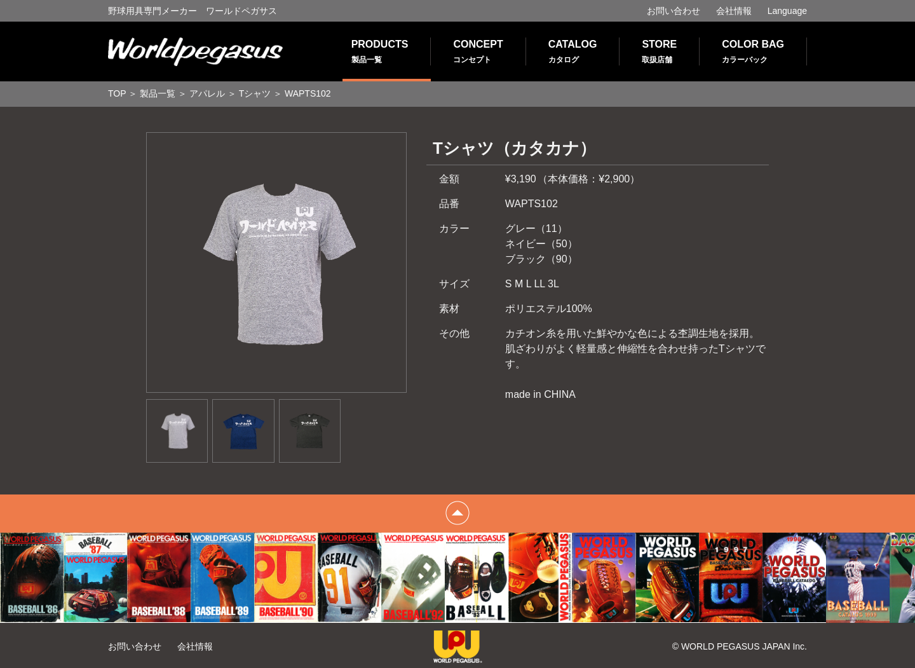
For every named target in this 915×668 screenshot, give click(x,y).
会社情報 (734, 11)
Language (787, 11)
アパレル (207, 93)
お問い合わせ (673, 11)
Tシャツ (255, 93)
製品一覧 (157, 93)
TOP (117, 93)
